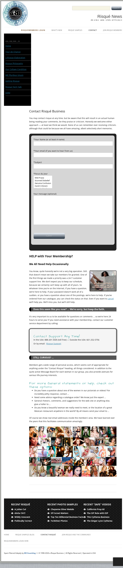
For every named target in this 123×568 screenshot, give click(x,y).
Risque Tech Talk (13, 87)
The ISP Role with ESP (97, 513)
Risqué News (109, 16)
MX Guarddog (30, 553)
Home (8, 46)
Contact (93, 30)
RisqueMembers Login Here (16, 541)
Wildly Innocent (22, 517)
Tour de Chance (13, 51)
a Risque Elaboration (15, 57)
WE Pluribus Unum (14, 75)
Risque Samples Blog (24, 534)
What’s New (56, 30)
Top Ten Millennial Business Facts (67, 517)
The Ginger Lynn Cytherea (99, 520)
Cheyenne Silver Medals (62, 509)
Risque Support (53, 343)
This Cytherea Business (98, 517)
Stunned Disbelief (42, 180)
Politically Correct (23, 520)
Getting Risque (12, 81)
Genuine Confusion (42, 183)
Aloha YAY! (20, 513)
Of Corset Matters (59, 513)
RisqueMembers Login (33, 30)
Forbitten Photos (59, 520)
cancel (111, 298)
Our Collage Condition (16, 69)
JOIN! (7, 92)
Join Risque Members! (112, 30)
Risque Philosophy (14, 63)
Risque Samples (75, 30)
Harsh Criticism (42, 186)
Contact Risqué (48, 534)
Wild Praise (42, 177)
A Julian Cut (20, 509)
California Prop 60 (95, 509)
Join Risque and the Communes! (76, 534)
